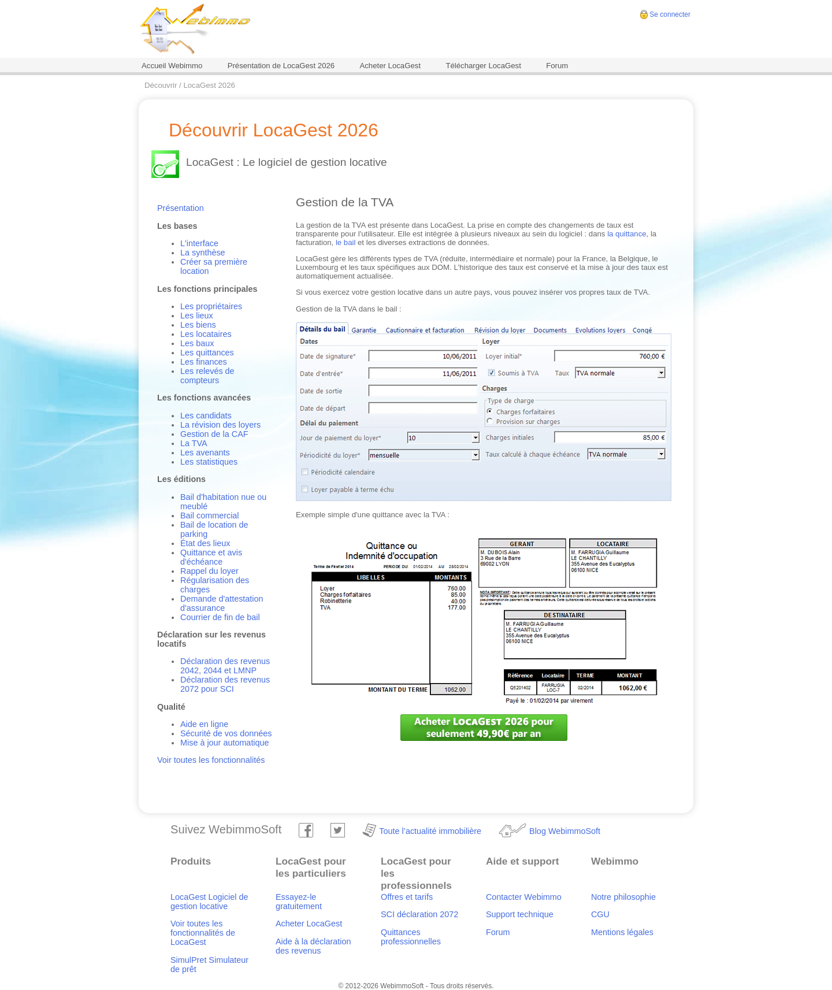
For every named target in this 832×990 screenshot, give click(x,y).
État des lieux (205, 543)
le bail (345, 242)
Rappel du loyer (209, 571)
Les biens (198, 324)
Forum (557, 65)
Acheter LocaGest (390, 65)
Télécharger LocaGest (483, 65)
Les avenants (205, 452)
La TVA (193, 443)
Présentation (180, 208)
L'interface (199, 243)
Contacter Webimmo (524, 897)
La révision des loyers (220, 424)
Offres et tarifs (407, 897)
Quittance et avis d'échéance (211, 557)
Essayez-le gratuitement (299, 901)
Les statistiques (208, 461)
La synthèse (202, 252)
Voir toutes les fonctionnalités (211, 760)
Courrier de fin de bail (220, 617)
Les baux (197, 343)
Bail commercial (209, 515)
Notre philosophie (623, 897)
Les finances (203, 361)
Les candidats (206, 415)
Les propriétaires (211, 306)
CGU (600, 914)
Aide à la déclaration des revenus (313, 946)
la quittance (626, 233)
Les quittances (207, 352)
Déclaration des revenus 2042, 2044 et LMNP (225, 666)
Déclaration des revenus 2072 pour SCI (225, 684)
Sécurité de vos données (226, 733)
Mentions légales (622, 932)
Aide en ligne (204, 724)
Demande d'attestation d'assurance (221, 603)
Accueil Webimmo (172, 65)
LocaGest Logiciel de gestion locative (209, 901)
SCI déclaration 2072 (419, 914)
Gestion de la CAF (214, 434)
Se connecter (669, 14)
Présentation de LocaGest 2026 (281, 65)
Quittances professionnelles (411, 937)
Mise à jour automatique (224, 742)
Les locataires (206, 334)
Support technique (520, 914)
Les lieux (196, 315)
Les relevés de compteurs (207, 375)
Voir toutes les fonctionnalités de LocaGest (202, 933)
